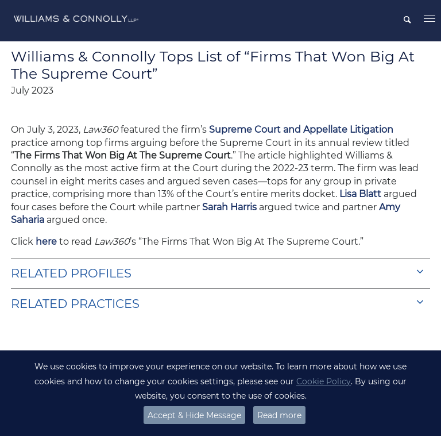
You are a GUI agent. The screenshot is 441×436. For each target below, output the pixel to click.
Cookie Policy (323, 381)
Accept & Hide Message (194, 415)
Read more (279, 415)
